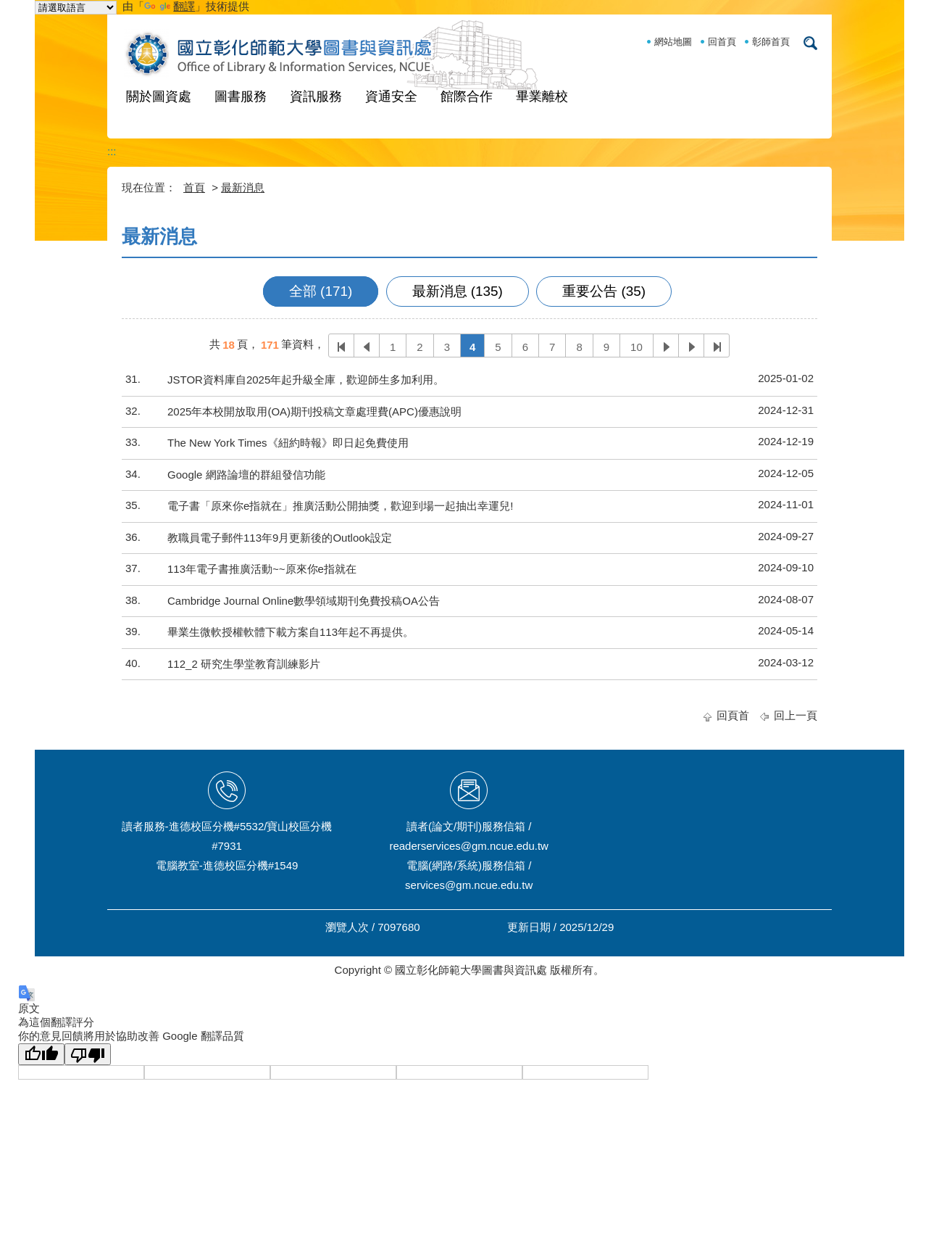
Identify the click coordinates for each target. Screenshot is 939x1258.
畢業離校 (542, 96)
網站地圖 (673, 41)
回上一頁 (795, 715)
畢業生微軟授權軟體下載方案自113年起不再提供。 (290, 632)
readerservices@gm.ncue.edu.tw (468, 846)
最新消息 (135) (457, 291)
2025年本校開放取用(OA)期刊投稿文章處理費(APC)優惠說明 (314, 411)
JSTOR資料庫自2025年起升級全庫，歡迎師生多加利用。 (305, 379)
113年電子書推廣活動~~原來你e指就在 (261, 569)
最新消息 (242, 187)
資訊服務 (316, 96)
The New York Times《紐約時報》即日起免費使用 (288, 442)
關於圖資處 (158, 96)
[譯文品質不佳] (87, 1054)
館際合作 (467, 96)
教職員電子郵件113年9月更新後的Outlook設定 (279, 537)
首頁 (194, 187)
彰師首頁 (771, 41)
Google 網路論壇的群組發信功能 (246, 474)
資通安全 (391, 96)
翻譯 (169, 6)
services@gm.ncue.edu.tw (469, 885)
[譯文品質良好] (41, 1054)
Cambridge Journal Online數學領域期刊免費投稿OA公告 (303, 601)
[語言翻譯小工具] (76, 8)
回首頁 (722, 41)
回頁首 (733, 715)
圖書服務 (240, 96)
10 (636, 347)
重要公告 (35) (604, 291)
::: (112, 151)
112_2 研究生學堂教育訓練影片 (243, 664)
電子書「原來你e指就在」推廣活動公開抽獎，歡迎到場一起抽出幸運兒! (340, 506)
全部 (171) (320, 291)
